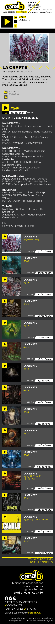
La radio (32, 2)
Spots (31, 608)
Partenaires (14, 608)
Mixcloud (14, 94)
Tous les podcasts (40, 559)
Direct (23, 17)
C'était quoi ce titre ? (21, 602)
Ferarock (34, 612)
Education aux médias (39, 12)
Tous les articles (41, 562)
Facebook (14, 92)
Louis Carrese (30, 620)
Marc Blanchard (44, 618)
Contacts (14, 605)
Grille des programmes (34, 6)
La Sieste (24, 20)
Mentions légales (45, 620)
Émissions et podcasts (40, 10)
